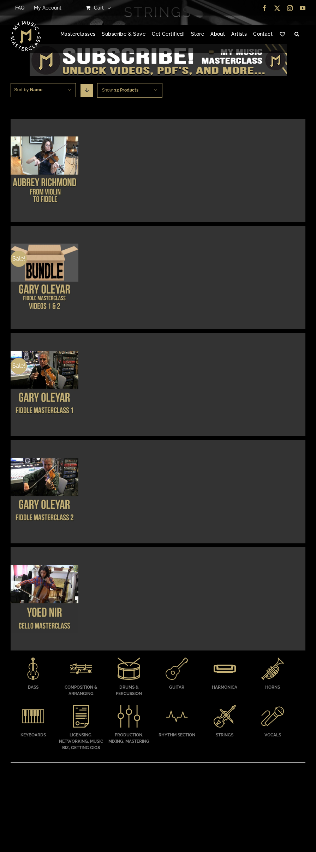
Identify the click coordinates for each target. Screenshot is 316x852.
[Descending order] (87, 90)
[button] (296, 34)
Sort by (28, 89)
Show (120, 90)
